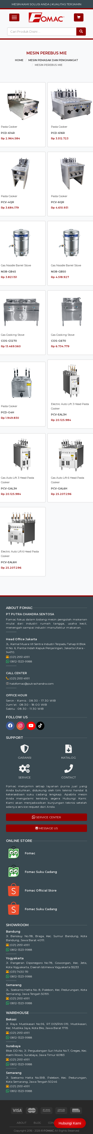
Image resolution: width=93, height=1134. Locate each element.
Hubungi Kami (70, 1123)
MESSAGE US (46, 828)
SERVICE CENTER (46, 817)
